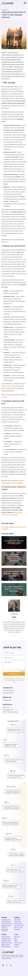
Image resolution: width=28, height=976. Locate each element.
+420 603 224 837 (6, 922)
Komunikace (5, 527)
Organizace (12, 527)
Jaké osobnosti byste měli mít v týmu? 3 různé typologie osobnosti (14, 14)
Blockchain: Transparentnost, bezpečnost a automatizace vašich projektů (14, 589)
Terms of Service (20, 680)
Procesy (19, 527)
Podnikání (4, 10)
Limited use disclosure (5, 929)
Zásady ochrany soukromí (6, 926)
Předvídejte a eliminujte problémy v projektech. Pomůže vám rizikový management (14, 558)
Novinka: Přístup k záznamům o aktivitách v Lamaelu (14, 542)
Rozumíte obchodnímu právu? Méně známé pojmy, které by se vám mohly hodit (14, 574)
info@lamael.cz (6, 920)
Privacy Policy (10, 680)
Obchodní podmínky (7, 924)
